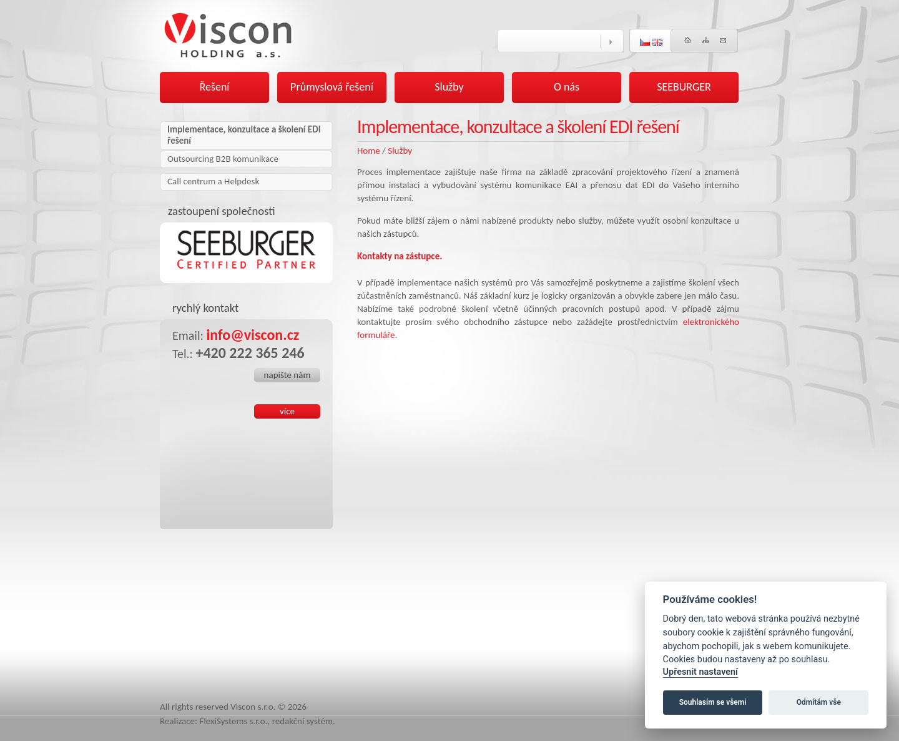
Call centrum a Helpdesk (213, 181)
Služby (400, 150)
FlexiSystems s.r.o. (234, 721)
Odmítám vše (819, 702)
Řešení (215, 87)
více (287, 411)
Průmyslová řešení (331, 87)
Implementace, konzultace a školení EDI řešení (244, 135)
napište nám (287, 374)
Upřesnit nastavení (700, 672)
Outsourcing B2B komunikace (222, 158)
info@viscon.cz (252, 335)
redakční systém (302, 721)
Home (368, 150)
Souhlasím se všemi (713, 702)
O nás (566, 87)
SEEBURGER (684, 87)
